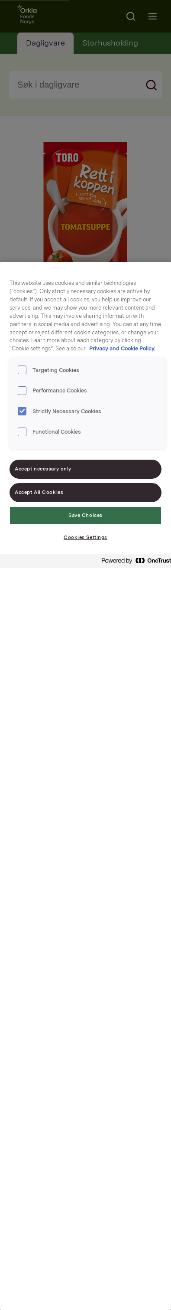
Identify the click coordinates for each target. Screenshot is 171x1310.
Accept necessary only (43, 469)
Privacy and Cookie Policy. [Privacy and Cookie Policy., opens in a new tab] (122, 348)
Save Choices (85, 515)
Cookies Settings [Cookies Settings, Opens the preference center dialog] (85, 537)
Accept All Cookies (39, 492)
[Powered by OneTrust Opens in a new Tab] (134, 562)
